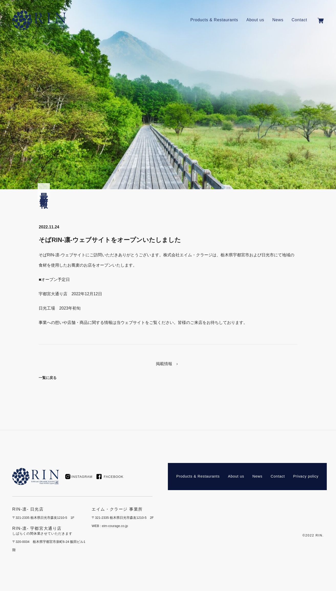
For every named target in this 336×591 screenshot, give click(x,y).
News (277, 20)
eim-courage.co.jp (115, 526)
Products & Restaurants (214, 20)
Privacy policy (305, 476)
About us (255, 20)
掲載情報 (164, 364)
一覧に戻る (48, 378)
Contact (299, 20)
